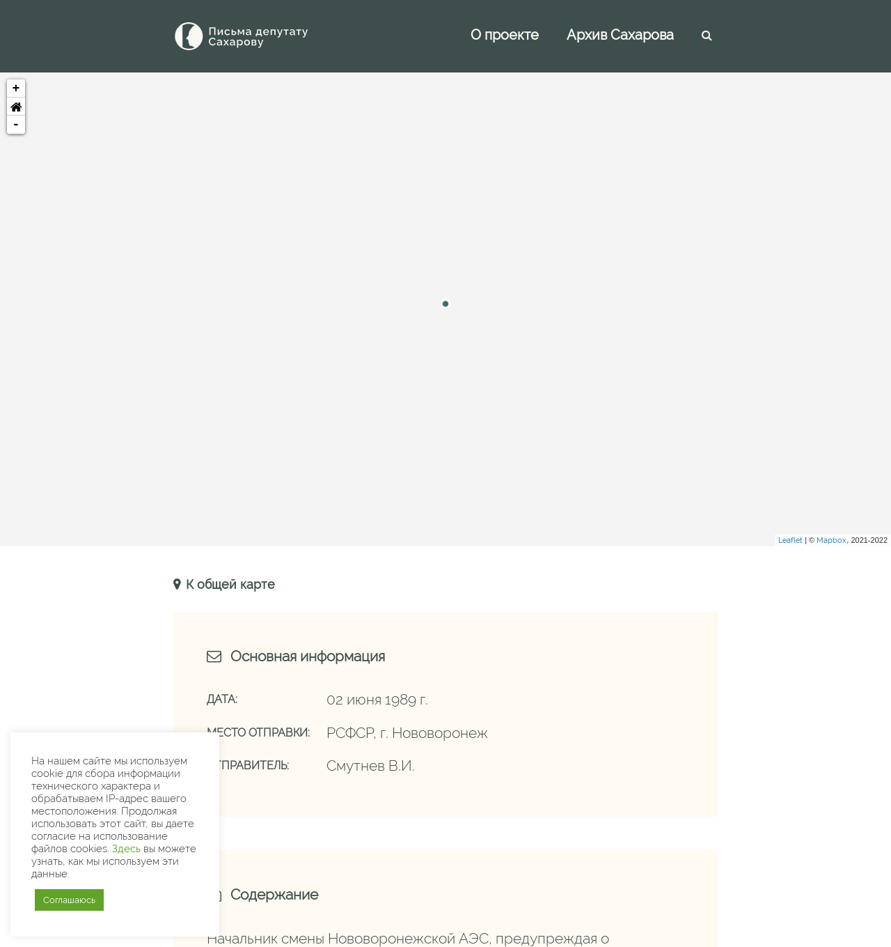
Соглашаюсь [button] (69, 900)
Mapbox (831, 540)
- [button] (16, 124)
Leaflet (790, 540)
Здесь (126, 848)
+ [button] (16, 88)
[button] (16, 107)
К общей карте (228, 584)
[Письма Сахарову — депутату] (260, 36)
